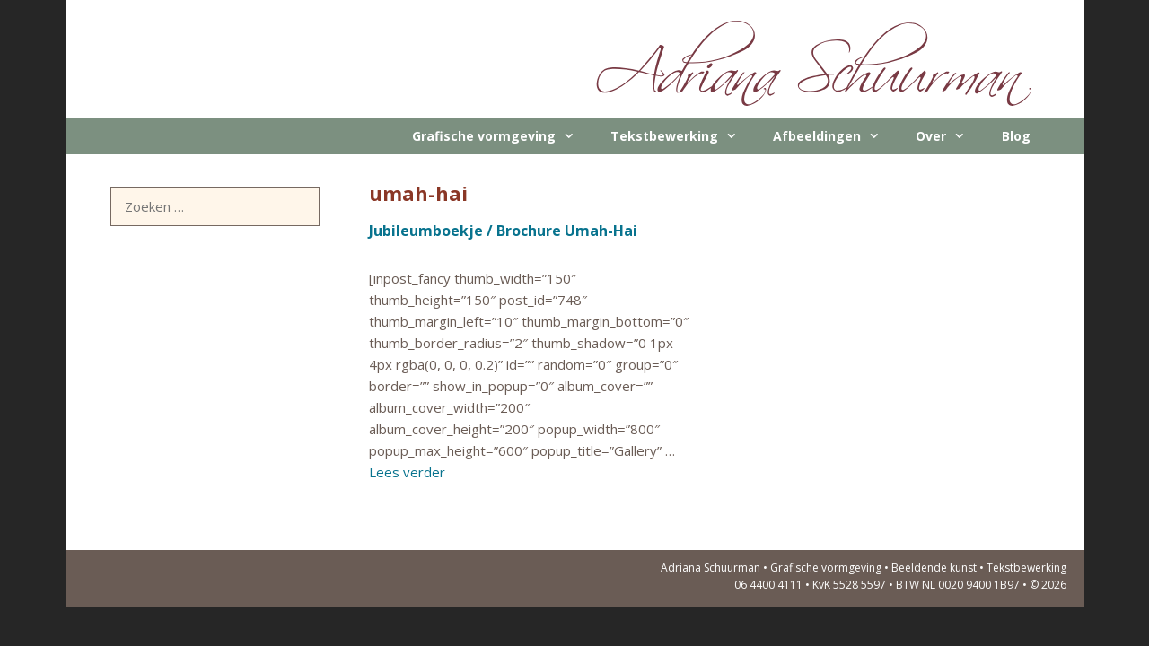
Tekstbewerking (682, 136)
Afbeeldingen (835, 136)
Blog (1016, 135)
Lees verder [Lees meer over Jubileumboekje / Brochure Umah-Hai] (407, 472)
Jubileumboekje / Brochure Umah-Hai (503, 230)
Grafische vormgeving (502, 136)
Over (949, 136)
